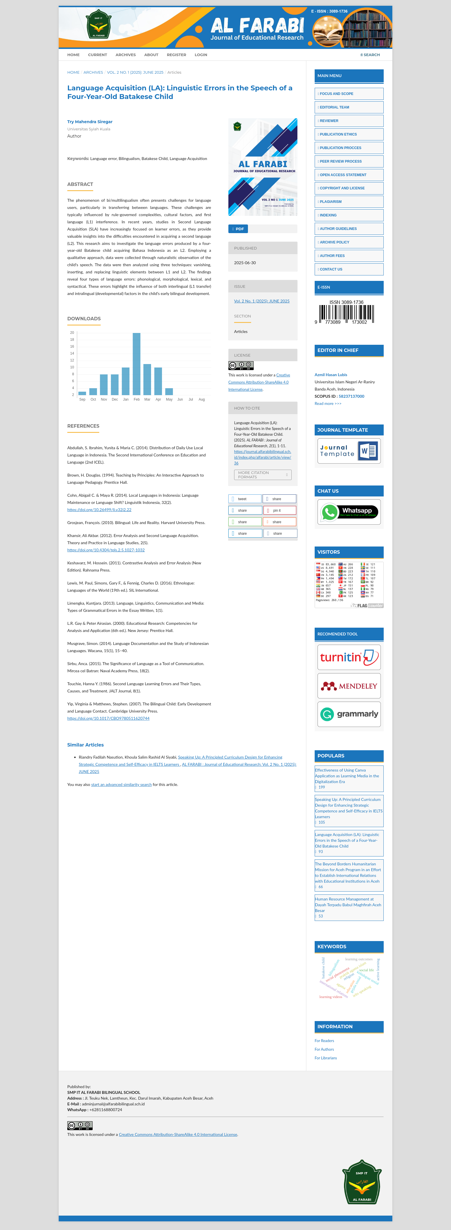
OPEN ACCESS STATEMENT (342, 175)
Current (97, 54)
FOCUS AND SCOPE (335, 94)
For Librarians (326, 1058)
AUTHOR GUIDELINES (337, 229)
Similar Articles (85, 745)
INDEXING (327, 215)
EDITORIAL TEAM (333, 107)
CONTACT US (330, 269)
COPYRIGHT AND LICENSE (341, 188)
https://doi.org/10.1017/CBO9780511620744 (108, 718)
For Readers (324, 1040)
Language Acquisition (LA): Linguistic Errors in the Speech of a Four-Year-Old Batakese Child (347, 840)
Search (370, 54)
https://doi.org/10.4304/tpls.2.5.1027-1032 (106, 549)
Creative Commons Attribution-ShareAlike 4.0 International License (259, 382)
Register (176, 54)
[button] (244, 498)
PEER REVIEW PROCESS (340, 161)
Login (201, 54)
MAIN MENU (330, 75)
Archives (126, 54)
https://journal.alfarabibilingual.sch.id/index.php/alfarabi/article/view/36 (262, 457)
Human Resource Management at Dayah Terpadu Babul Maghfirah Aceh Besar (348, 904)
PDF (239, 228)
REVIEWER (328, 121)
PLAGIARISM (330, 202)
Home (73, 54)
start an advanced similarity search (121, 784)
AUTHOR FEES (331, 256)
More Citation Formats (253, 474)
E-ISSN (324, 287)
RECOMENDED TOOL (338, 633)
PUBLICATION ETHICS (337, 134)
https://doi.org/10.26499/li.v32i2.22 (99, 509)
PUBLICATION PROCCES (339, 148)
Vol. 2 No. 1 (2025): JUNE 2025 (135, 72)
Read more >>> (328, 403)
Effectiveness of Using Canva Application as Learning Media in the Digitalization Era (347, 776)
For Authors (324, 1049)
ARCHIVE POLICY (333, 242)
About (151, 54)
